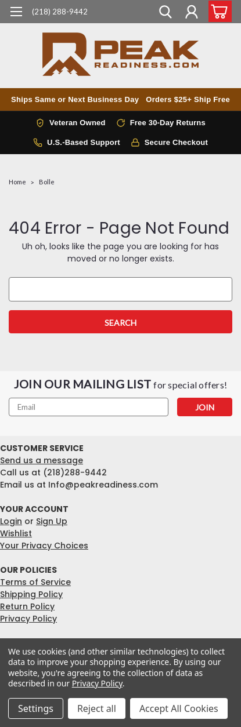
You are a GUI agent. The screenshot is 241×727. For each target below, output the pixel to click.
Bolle (47, 182)
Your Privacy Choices (44, 545)
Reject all (96, 708)
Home (17, 182)
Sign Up (51, 521)
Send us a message (41, 460)
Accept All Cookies (178, 708)
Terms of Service (35, 582)
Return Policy (27, 606)
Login (11, 521)
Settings (35, 708)
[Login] (191, 13)
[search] (165, 13)
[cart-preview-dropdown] (217, 11)
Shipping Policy (31, 594)
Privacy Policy (28, 618)
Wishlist (16, 533)
